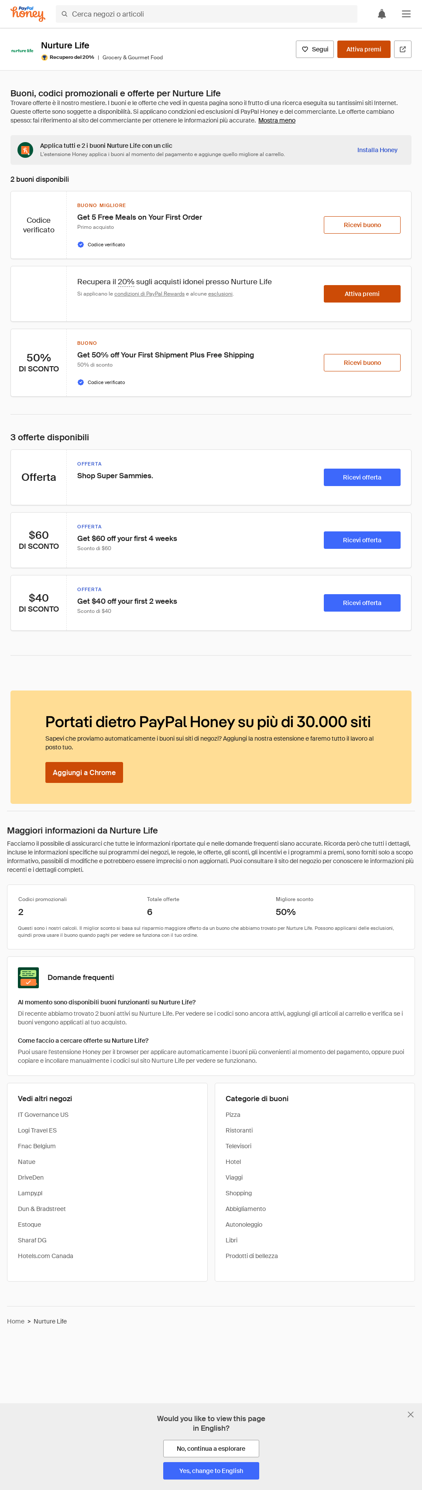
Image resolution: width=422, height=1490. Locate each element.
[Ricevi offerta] (362, 477)
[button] (406, 14)
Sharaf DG (32, 1240)
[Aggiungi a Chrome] (84, 772)
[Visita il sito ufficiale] (403, 49)
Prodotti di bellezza (252, 1256)
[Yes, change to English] (211, 1471)
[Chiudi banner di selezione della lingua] (410, 1414)
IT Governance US (43, 1115)
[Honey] (27, 14)
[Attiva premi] (364, 49)
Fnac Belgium (37, 1146)
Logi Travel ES (37, 1130)
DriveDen (31, 1177)
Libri (231, 1240)
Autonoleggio (244, 1224)
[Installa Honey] (377, 149)
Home (15, 1321)
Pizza (233, 1115)
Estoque (29, 1224)
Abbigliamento (246, 1209)
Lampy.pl (30, 1193)
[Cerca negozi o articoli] (206, 14)
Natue (26, 1162)
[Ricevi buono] (362, 225)
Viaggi (234, 1177)
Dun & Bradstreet (42, 1209)
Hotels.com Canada (45, 1256)
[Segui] (315, 49)
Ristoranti (239, 1130)
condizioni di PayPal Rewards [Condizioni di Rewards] (149, 293)
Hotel (233, 1162)
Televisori (238, 1146)
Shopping (239, 1193)
